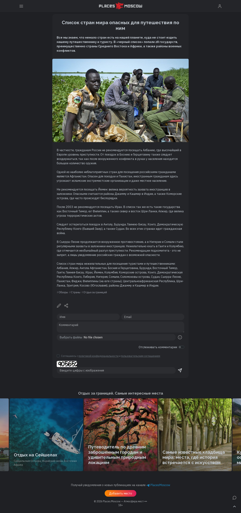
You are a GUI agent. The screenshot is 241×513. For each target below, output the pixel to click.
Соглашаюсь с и (110, 356)
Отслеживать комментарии (158, 347)
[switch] (181, 347)
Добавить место (120, 493)
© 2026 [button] (120, 501)
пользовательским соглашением (140, 356)
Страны (75, 292)
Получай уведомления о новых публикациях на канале (120, 485)
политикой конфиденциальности (99, 356)
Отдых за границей (95, 292)
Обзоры (63, 292)
